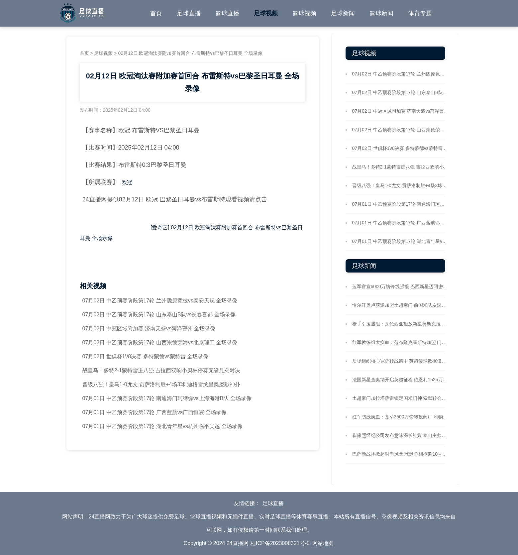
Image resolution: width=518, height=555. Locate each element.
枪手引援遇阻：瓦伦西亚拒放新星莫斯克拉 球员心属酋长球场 (400, 323)
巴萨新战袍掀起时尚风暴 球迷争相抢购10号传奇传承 (400, 454)
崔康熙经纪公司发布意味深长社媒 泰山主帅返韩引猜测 (400, 435)
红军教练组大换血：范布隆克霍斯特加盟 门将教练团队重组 (400, 342)
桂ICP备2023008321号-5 (280, 543)
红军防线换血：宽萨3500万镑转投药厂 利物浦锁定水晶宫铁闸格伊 (400, 416)
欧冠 (127, 182)
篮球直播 (227, 13)
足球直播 (189, 13)
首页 (156, 13)
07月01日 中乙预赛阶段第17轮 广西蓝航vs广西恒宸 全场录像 (154, 412)
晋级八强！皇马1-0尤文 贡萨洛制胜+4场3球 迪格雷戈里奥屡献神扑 (161, 384)
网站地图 (323, 543)
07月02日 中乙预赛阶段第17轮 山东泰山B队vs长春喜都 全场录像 (159, 314)
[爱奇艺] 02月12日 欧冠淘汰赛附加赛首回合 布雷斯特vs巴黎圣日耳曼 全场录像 (191, 233)
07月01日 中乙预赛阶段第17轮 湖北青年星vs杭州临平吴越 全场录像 (162, 426)
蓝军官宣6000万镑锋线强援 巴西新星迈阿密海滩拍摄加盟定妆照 (400, 286)
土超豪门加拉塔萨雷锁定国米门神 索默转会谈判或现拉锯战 (400, 398)
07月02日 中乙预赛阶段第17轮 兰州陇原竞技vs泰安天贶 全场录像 (160, 300)
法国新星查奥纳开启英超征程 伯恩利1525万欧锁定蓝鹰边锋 (400, 379)
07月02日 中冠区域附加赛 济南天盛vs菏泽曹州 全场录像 (149, 328)
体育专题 (420, 13)
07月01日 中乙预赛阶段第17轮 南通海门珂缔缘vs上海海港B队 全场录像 (167, 398)
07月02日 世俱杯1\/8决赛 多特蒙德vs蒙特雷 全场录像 (145, 356)
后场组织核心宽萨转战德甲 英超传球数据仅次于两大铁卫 (400, 361)
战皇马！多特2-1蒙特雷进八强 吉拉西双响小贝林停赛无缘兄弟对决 (161, 370)
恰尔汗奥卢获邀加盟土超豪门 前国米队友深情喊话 (400, 305)
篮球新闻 (381, 13)
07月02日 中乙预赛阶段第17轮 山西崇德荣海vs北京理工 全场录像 (160, 342)
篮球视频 (304, 13)
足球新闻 (343, 13)
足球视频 (266, 13)
